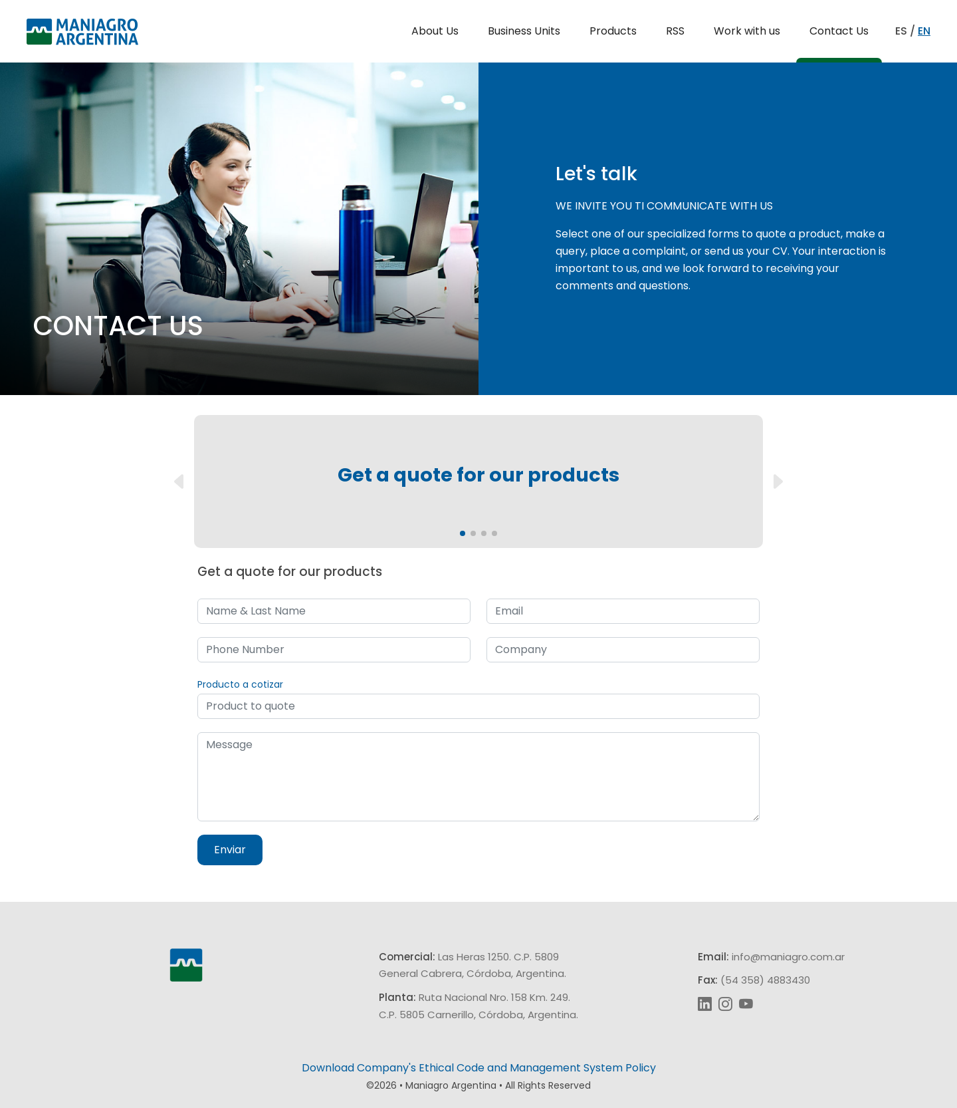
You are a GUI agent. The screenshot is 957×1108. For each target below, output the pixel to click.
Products (613, 31)
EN (924, 31)
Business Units (524, 31)
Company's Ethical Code (420, 1067)
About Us (435, 31)
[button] (462, 533)
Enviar (230, 849)
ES (901, 31)
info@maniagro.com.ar (788, 957)
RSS (675, 31)
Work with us (747, 31)
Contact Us (839, 31)
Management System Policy (583, 1067)
